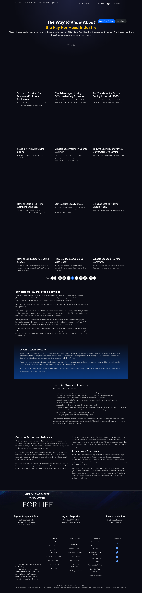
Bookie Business (96, 575)
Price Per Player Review (95, 570)
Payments (61, 21)
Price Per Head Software (95, 560)
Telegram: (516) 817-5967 (27, 522)
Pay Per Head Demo (53, 542)
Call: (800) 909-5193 (85, 3)
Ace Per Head (60, 586)
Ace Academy (85, 21)
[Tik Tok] (117, 552)
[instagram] (117, 543)
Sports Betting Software (74, 543)
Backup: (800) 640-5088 (110, 497)
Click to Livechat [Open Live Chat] (115, 522)
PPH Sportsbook (75, 556)
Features (52, 21)
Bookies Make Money (96, 547)
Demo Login (120, 21)
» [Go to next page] (94, 278)
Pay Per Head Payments (53, 551)
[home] (68, 45)
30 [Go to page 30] (68, 278)
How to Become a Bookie (95, 553)
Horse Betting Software (74, 565)
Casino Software (74, 560)
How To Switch (53, 564)
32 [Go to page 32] (76, 278)
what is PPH (37, 298)
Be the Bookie (53, 560)
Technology (53, 546)
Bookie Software (74, 548)
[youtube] (117, 548)
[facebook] (117, 556)
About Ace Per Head (53, 556)
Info (94, 21)
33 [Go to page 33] (81, 278)
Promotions (53, 568)
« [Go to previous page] (52, 278)
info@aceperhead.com (115, 520)
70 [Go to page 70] (91, 278)
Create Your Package (106, 21)
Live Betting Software (74, 571)
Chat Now (100, 3)
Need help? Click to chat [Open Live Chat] (98, 497)
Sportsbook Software (74, 552)
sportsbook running (31, 333)
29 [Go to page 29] (64, 278)
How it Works (72, 21)
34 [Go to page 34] (85, 278)
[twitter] (117, 561)
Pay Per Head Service (95, 542)
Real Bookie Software (95, 565)
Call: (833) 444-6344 (71, 520)
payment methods (69, 402)
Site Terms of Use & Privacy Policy (77, 586)
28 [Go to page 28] (60, 278)
